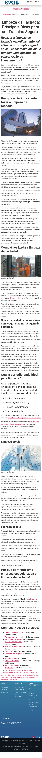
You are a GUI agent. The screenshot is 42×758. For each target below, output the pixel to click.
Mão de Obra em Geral (13, 642)
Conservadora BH (7, 673)
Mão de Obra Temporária (14, 647)
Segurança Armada (12, 665)
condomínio (12, 670)
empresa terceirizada (25, 675)
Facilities (8, 651)
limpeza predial (29, 677)
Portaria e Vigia (11, 637)
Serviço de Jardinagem (14, 639)
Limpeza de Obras (12, 661)
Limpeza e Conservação (14, 632)
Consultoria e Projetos (13, 654)
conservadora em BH (21, 673)
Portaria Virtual (11, 658)
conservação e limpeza (25, 670)
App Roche (9, 668)
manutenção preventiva (9, 680)
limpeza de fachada (17, 677)
